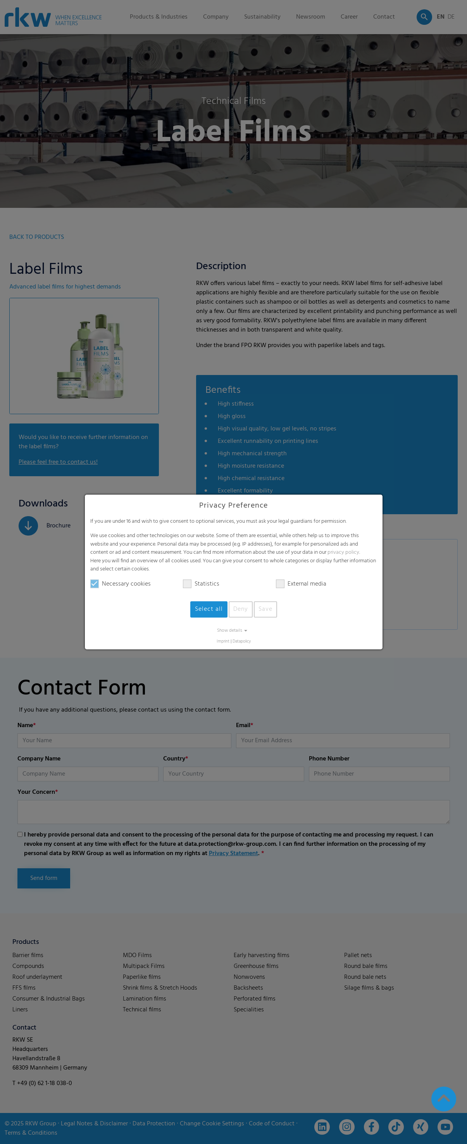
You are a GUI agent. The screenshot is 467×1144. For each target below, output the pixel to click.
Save (265, 609)
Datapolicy (242, 641)
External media (301, 584)
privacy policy (343, 552)
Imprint (223, 641)
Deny (240, 609)
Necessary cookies (120, 584)
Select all (209, 609)
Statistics (201, 584)
